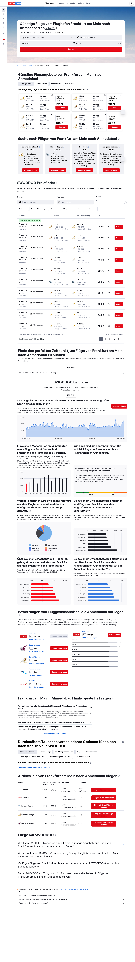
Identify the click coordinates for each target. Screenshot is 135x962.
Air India (32, 681)
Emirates (32, 633)
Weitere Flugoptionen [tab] (82, 757)
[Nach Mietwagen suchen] (3, 18)
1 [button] (101, 339)
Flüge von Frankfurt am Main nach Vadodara (35, 767)
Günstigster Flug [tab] (26, 84)
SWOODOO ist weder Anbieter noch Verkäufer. (72, 895)
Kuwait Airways (35, 669)
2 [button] (105, 339)
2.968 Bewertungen (36, 687)
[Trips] (3, 33)
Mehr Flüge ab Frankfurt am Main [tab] (32, 757)
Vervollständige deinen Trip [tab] (59, 757)
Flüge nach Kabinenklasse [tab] (87, 752)
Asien (24, 65)
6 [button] (118, 339)
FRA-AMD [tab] (71, 368)
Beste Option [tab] (42, 84)
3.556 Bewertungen (36, 639)
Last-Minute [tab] (56, 84)
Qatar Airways (34, 645)
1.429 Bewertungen (36, 663)
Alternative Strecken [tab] (28, 752)
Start (18, 65)
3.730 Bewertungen (36, 651)
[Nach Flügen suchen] (3, 10)
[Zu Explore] (3, 27)
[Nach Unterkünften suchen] (3, 14)
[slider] (125, 203)
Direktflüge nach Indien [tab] (64, 752)
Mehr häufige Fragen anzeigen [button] (55, 733)
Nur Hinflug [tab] (69, 84)
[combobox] (28, 32)
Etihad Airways (34, 657)
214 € (50, 28)
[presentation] (57, 28)
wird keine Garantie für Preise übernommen (74, 889)
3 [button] (109, 339)
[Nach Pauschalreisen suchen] (3, 23)
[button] (3, 3)
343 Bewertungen (36, 675)
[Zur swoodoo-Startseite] (14, 3)
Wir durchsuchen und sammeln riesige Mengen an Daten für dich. (72, 899)
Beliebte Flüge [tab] (45, 752)
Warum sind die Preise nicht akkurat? (72, 903)
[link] (30, 170)
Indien (31, 65)
